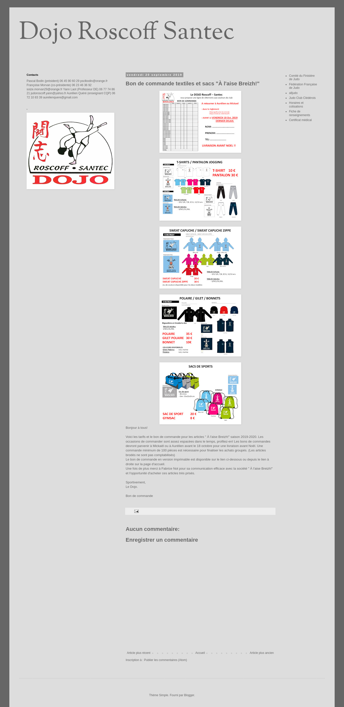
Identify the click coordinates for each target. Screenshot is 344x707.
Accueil (200, 653)
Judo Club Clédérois (302, 98)
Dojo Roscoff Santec (126, 33)
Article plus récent (138, 653)
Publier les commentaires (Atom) (165, 660)
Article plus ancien (262, 653)
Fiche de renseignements (299, 113)
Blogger (189, 695)
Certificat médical (300, 120)
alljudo (293, 93)
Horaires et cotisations (296, 104)
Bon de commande (139, 496)
